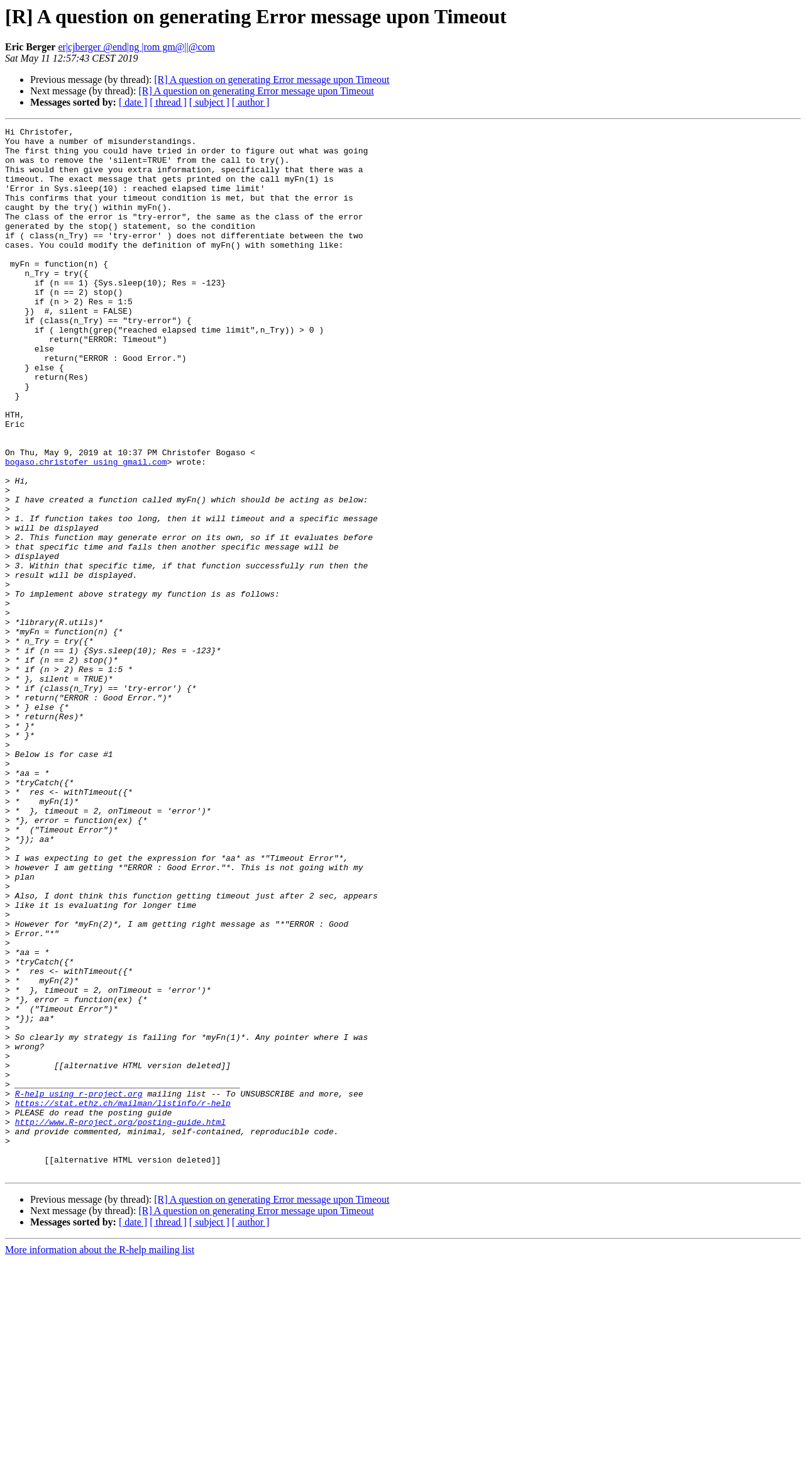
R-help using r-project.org (79, 1287)
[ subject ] (209, 102)
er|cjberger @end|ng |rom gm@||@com (136, 46)
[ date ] (133, 102)
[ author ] (251, 102)
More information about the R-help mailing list (99, 1459)
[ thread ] (168, 102)
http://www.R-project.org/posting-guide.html (120, 1321)
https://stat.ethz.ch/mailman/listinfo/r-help (123, 1299)
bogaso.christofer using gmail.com (86, 529)
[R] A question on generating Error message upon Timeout (271, 79)
